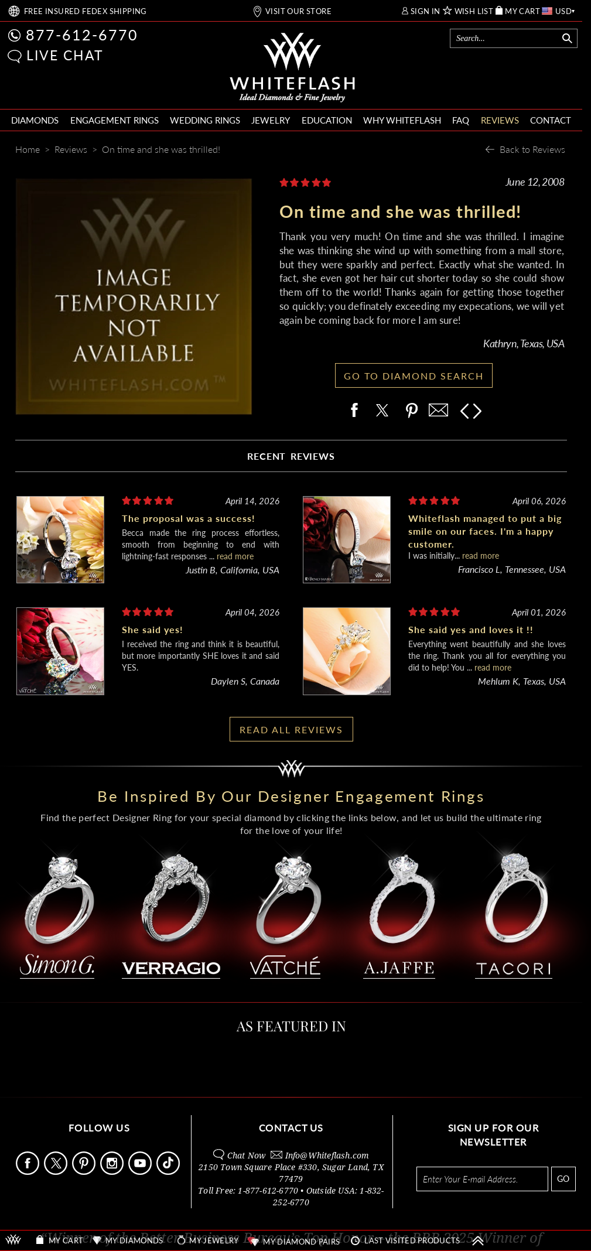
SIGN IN (425, 11)
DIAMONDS (35, 120)
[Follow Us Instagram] (113, 1172)
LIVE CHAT (65, 55)
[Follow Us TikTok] (169, 1172)
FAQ (460, 120)
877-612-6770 (82, 34)
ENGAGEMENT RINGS (114, 120)
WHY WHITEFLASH (402, 120)
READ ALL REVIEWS (291, 729)
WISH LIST (474, 11)
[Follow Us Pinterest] (85, 1172)
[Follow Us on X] (57, 1172)
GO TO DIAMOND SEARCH (414, 375)
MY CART (522, 11)
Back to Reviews (532, 149)
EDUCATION (327, 120)
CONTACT (550, 120)
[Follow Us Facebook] (29, 1172)
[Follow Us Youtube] (141, 1172)
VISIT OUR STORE (298, 11)
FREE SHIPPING (85, 11)
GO (563, 1179)
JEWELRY (270, 120)
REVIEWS (500, 120)
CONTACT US (291, 1128)
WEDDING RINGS (205, 120)
